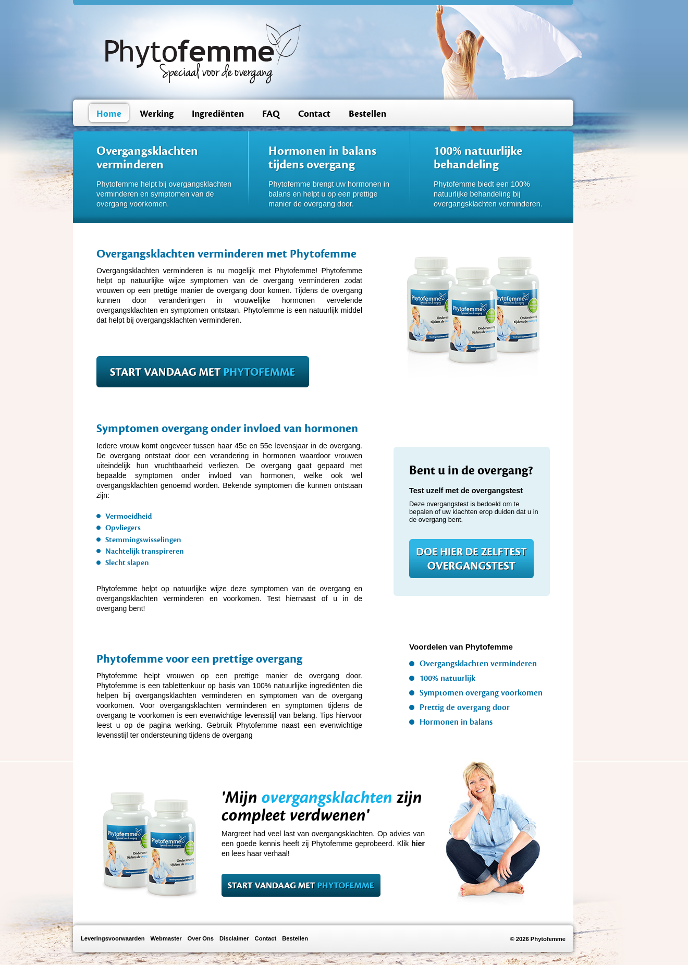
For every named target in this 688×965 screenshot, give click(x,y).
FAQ (271, 114)
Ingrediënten (218, 114)
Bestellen (367, 114)
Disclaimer (234, 938)
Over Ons (201, 938)
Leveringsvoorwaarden (112, 938)
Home (108, 114)
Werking (157, 114)
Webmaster (165, 938)
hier (418, 843)
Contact (314, 114)
